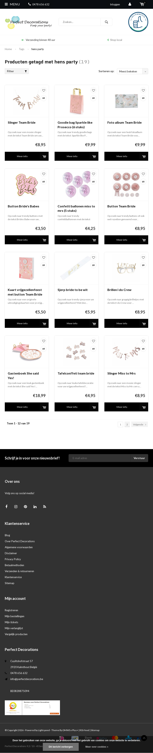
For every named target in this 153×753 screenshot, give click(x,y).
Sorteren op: (106, 71)
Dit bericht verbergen (61, 746)
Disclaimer (11, 553)
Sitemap (9, 583)
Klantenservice (13, 577)
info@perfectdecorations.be (26, 679)
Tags (21, 49)
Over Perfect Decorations (20, 541)
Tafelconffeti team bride (76, 373)
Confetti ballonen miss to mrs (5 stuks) (76, 208)
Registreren (11, 610)
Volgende (139, 424)
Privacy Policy (13, 559)
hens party (37, 49)
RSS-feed (84, 730)
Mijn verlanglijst (14, 628)
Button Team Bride (121, 206)
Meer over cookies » (96, 746)
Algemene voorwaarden (19, 547)
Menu (12, 4)
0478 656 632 (38, 4)
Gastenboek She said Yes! (23, 375)
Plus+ (75, 730)
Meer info (22, 156)
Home (8, 49)
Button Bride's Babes (23, 206)
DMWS (66, 730)
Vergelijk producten (16, 634)
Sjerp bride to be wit (73, 290)
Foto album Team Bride (124, 122)
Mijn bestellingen (14, 616)
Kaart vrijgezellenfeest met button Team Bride (25, 292)
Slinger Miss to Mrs (121, 373)
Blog (7, 535)
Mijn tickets (11, 622)
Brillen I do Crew (119, 290)
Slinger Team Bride (21, 122)
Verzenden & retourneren (19, 571)
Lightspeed (44, 730)
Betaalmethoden (14, 565)
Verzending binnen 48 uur (38, 39)
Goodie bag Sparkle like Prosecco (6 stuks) (75, 124)
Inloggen (115, 4)
